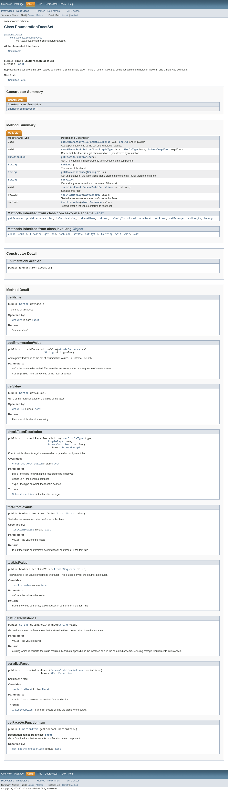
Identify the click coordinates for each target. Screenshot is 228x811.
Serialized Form (16, 81)
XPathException (62, 690)
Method (39, 15)
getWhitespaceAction (39, 224)
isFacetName (87, 224)
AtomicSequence (100, 143)
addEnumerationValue (75, 143)
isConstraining (66, 224)
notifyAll (91, 240)
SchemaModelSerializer (98, 191)
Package (19, 4)
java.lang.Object (13, 34)
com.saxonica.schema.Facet (26, 37)
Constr (31, 15)
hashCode (65, 240)
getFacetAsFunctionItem (77, 159)
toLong (208, 224)
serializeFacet (71, 191)
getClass (50, 240)
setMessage (176, 224)
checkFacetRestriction (76, 151)
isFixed (103, 224)
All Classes (73, 11)
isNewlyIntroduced (123, 224)
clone (11, 240)
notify (77, 240)
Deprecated (51, 4)
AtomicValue (92, 199)
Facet (20, 65)
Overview (6, 4)
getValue (67, 183)
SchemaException (73, 459)
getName (66, 167)
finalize (36, 240)
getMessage (15, 224)
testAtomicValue (72, 199)
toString (107, 240)
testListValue (70, 207)
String (123, 143)
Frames (41, 11)
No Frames (54, 11)
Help (71, 4)
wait (118, 240)
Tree (39, 4)
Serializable (14, 51)
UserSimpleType (103, 151)
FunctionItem (16, 159)
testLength (193, 224)
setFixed (160, 224)
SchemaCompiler (158, 151)
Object (78, 234)
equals (22, 240)
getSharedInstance (73, 175)
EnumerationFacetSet (21, 110)
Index (63, 4)
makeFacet (145, 224)
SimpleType (130, 151)
